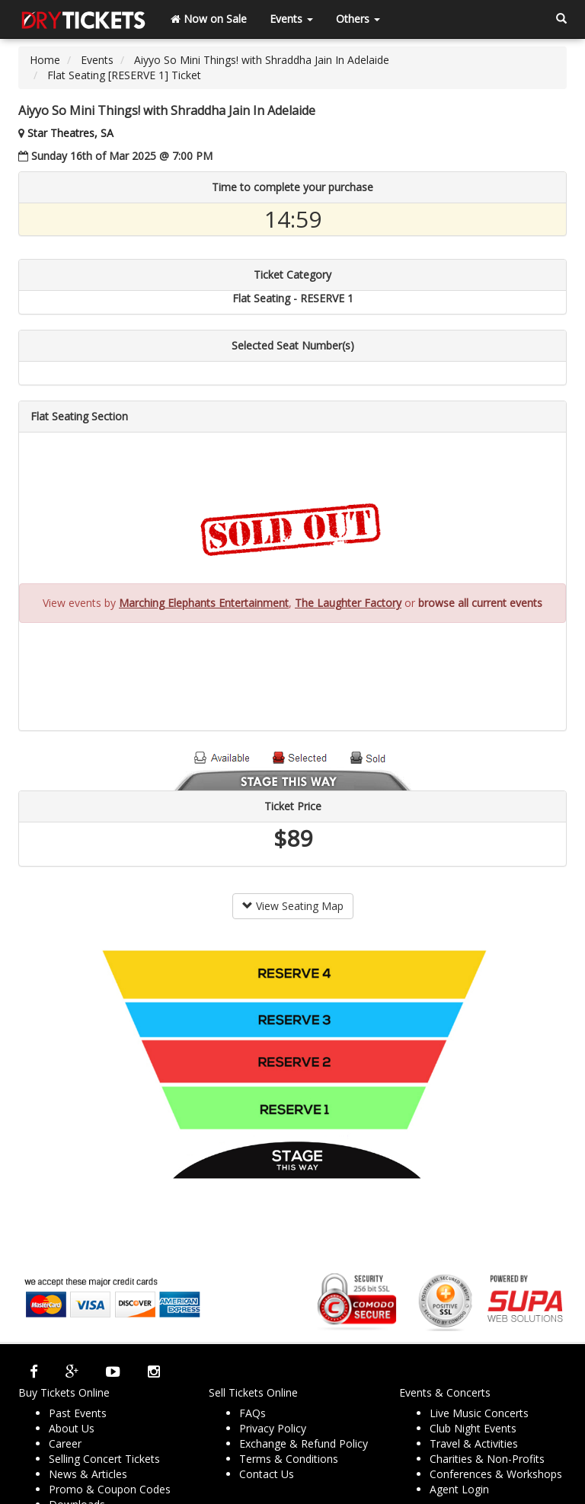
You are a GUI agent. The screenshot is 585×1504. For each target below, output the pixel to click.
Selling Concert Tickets (104, 1458)
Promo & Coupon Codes (110, 1489)
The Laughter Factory (348, 603)
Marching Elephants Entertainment (204, 603)
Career (65, 1443)
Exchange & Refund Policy (303, 1443)
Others (358, 18)
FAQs (252, 1413)
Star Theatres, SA (70, 133)
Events (291, 18)
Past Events (78, 1413)
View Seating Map (293, 906)
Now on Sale (209, 18)
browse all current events (480, 603)
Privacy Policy (272, 1428)
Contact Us (266, 1474)
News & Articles (88, 1474)
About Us (71, 1428)
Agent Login (459, 1489)
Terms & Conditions (288, 1458)
